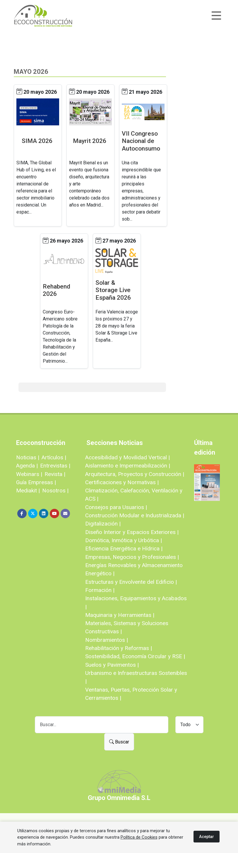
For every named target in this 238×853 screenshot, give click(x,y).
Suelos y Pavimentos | (112, 664)
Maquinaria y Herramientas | (119, 615)
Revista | (54, 474)
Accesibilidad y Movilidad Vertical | (127, 457)
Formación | (99, 590)
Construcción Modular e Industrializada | (134, 515)
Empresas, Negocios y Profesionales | (132, 557)
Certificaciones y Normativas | (122, 482)
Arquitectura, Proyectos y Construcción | (134, 474)
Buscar (119, 741)
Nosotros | (55, 490)
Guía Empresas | (36, 482)
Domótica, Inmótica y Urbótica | (123, 540)
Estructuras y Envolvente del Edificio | (131, 582)
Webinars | (29, 474)
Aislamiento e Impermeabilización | (127, 465)
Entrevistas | (55, 465)
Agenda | (27, 465)
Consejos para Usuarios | (116, 507)
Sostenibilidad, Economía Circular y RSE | (135, 656)
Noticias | (27, 457)
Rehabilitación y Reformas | (118, 648)
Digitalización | (103, 523)
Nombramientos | (106, 640)
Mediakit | (28, 490)
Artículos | (54, 457)
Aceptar (206, 836)
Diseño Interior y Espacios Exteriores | (132, 532)
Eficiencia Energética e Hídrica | (123, 548)
